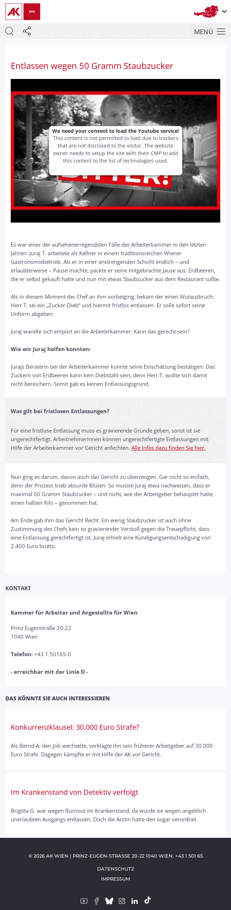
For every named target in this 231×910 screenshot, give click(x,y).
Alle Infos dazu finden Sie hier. (168, 447)
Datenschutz (115, 869)
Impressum (115, 879)
